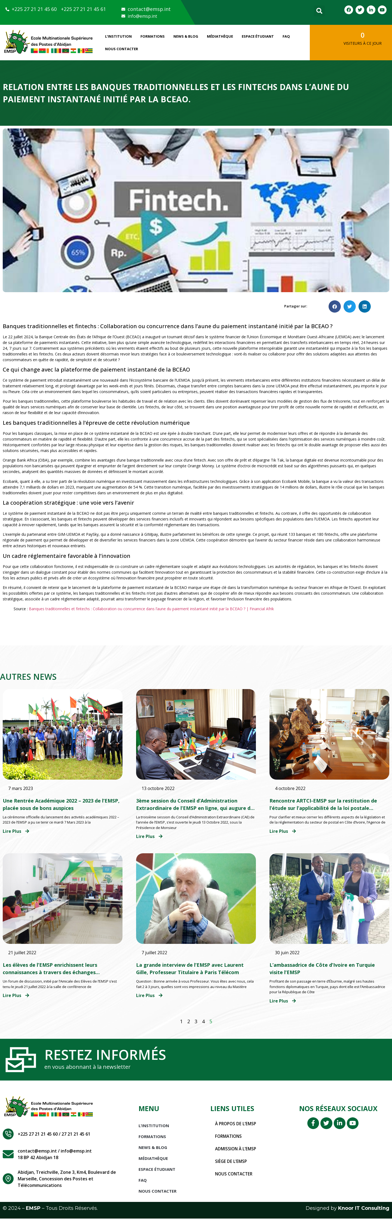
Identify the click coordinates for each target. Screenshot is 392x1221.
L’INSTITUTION (118, 36)
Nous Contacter (121, 48)
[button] (319, 10)
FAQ (286, 36)
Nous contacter (235, 1176)
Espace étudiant (258, 36)
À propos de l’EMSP (236, 1126)
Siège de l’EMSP (231, 1164)
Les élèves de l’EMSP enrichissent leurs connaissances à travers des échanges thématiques (50, 972)
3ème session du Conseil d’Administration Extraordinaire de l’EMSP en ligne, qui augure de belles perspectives (194, 808)
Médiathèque (220, 36)
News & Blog (185, 36)
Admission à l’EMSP (236, 1151)
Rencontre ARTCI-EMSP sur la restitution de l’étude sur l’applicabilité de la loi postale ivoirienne (323, 808)
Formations (152, 36)
